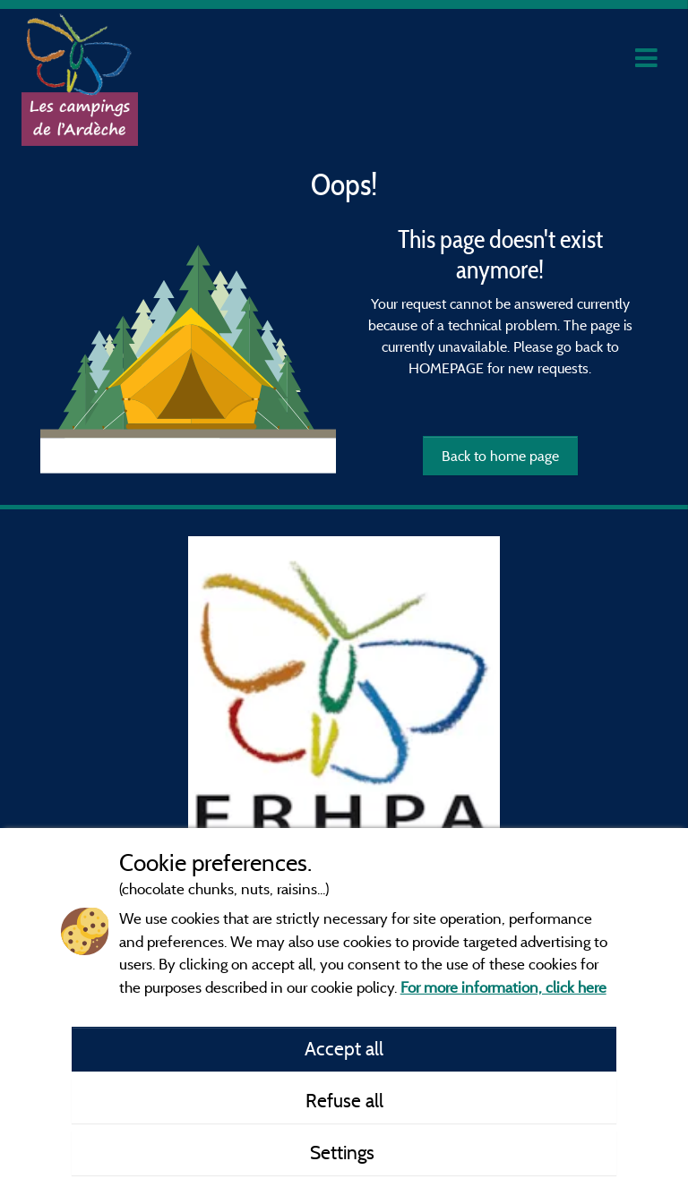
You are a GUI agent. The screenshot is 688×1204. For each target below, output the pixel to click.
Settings (344, 1152)
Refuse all (344, 1100)
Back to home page (500, 456)
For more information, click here (503, 987)
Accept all (344, 1048)
